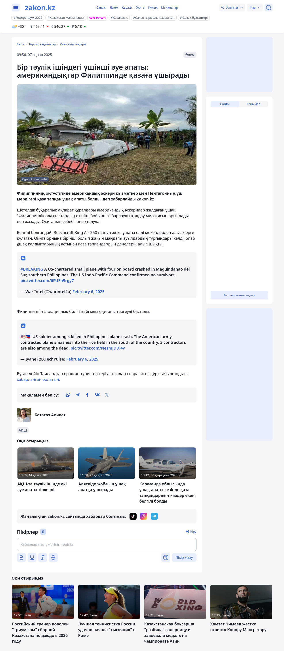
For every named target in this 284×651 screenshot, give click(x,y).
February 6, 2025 (88, 291)
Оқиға (140, 7)
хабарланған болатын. (38, 379)
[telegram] (78, 395)
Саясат (101, 7)
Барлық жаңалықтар (42, 44)
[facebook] (87, 395)
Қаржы (127, 7)
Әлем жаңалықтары (73, 44)
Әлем (114, 7)
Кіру (193, 531)
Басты (21, 44)
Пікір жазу (184, 557)
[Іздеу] (269, 7)
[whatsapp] (68, 395)
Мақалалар (169, 7)
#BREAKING (32, 269)
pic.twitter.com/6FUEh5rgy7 (47, 280)
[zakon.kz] (40, 7)
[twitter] (107, 395)
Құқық (153, 7)
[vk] (97, 395)
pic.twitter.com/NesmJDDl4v (98, 348)
